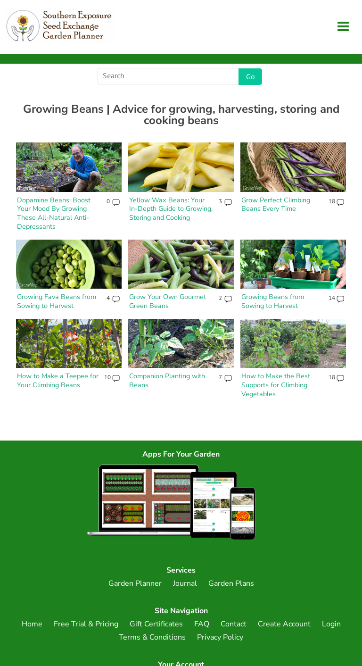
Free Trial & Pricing (86, 624)
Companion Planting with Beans (167, 380)
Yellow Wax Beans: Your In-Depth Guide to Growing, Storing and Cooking (171, 208)
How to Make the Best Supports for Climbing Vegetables (275, 384)
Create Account (284, 624)
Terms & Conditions (152, 637)
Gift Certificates (156, 624)
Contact (234, 624)
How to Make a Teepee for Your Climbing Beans (58, 380)
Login (331, 624)
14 (331, 298)
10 (107, 378)
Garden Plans (231, 583)
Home (32, 624)
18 (331, 202)
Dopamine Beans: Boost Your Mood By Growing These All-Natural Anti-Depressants (53, 213)
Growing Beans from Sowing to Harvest (272, 301)
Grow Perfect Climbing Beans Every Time (275, 204)
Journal (185, 583)
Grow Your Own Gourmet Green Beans (167, 301)
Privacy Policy (220, 637)
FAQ (201, 624)
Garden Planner (135, 583)
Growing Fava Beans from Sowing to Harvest (56, 301)
